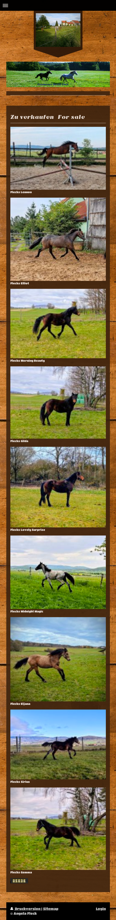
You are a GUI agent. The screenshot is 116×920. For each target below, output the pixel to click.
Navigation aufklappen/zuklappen (58, 5)
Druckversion (25, 909)
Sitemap (50, 909)
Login (101, 909)
